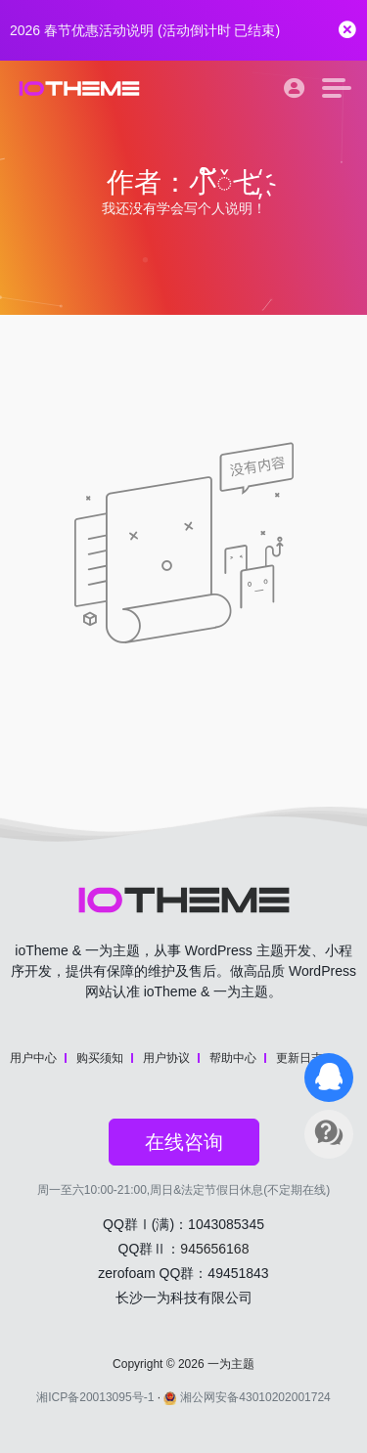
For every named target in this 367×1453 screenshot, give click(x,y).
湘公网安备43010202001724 (246, 1397)
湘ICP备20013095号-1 (95, 1397)
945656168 (214, 1248)
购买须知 (99, 1058)
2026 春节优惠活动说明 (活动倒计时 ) (145, 30)
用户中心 (33, 1058)
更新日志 (299, 1058)
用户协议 (166, 1058)
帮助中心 (232, 1058)
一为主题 (230, 1364)
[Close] (347, 30)
